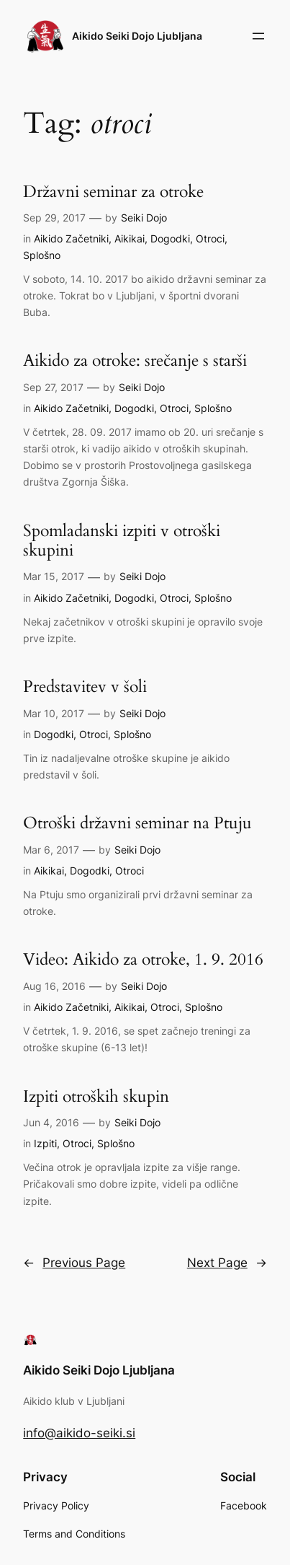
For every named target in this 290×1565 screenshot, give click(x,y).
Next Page (227, 1262)
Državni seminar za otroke (113, 191)
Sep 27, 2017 (53, 387)
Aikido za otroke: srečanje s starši (135, 360)
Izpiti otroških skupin (96, 1096)
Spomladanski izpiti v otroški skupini (121, 541)
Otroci (210, 238)
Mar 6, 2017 (51, 849)
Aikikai (129, 238)
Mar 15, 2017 (53, 576)
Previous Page (74, 1262)
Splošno (41, 255)
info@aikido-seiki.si (79, 1433)
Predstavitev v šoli (85, 686)
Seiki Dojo (144, 217)
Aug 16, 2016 (54, 986)
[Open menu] (258, 36)
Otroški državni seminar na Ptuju (137, 823)
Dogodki (170, 238)
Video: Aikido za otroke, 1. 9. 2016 (143, 959)
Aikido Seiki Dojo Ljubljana (137, 36)
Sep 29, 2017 (54, 217)
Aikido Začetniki (71, 238)
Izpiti (45, 1143)
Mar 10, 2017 (53, 713)
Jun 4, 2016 (51, 1122)
